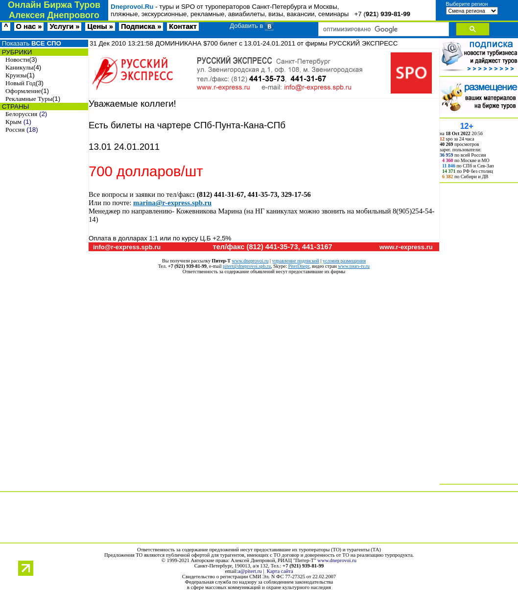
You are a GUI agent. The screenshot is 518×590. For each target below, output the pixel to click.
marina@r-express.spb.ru (172, 203)
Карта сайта (280, 571)
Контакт (183, 26)
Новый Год (20, 83)
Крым (13, 121)
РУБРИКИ (16, 52)
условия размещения (344, 260)
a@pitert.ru (250, 571)
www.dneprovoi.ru (250, 260)
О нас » (29, 26)
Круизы (15, 75)
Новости (17, 59)
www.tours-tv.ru (354, 266)
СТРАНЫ (14, 106)
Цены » (100, 26)
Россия (14, 129)
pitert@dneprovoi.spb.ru (247, 266)
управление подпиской (295, 260)
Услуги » (64, 26)
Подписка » (141, 26)
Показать (30, 43)
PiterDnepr (298, 266)
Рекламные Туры (28, 98)
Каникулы (19, 67)
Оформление (23, 90)
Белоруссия (21, 114)
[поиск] (382, 29)
